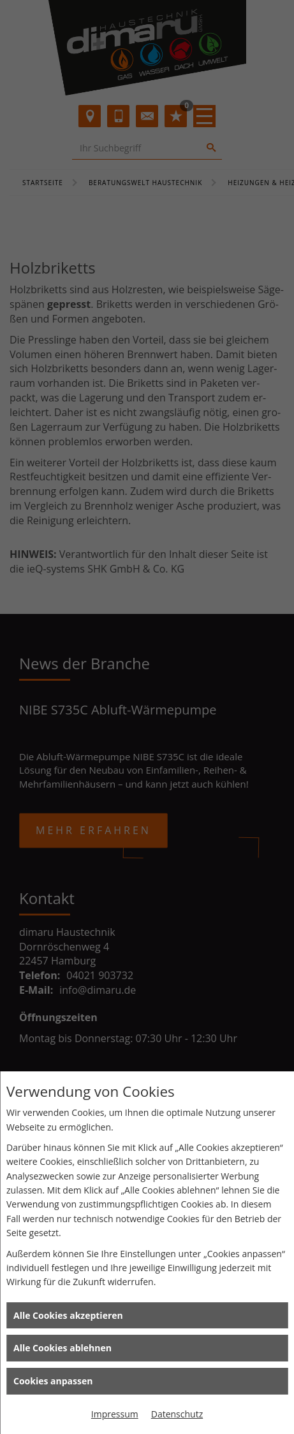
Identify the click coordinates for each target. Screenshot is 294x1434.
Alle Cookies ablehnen (62, 1348)
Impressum (114, 1414)
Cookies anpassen (52, 1381)
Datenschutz (177, 1414)
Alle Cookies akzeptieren (68, 1315)
